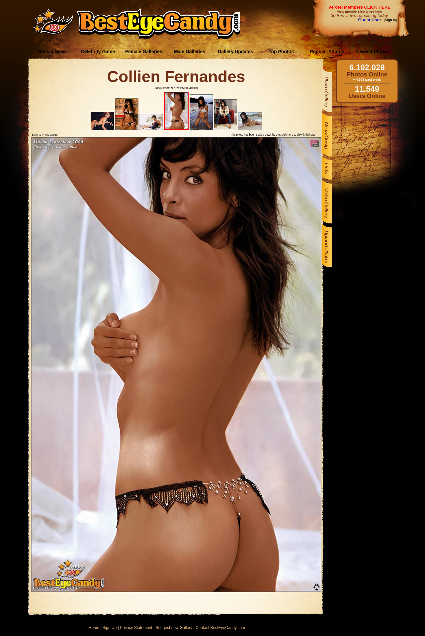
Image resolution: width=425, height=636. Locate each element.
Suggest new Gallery (173, 627)
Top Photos (281, 51)
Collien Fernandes (176, 76)
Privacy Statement (136, 627)
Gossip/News (52, 51)
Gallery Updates (235, 51)
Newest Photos (372, 51)
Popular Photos (327, 51)
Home (94, 627)
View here (359, 11)
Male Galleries (189, 51)
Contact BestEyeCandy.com (220, 627)
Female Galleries (143, 51)
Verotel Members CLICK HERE (359, 7)
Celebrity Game (98, 51)
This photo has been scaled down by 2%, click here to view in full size (272, 134)
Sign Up (110, 627)
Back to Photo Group (44, 134)
